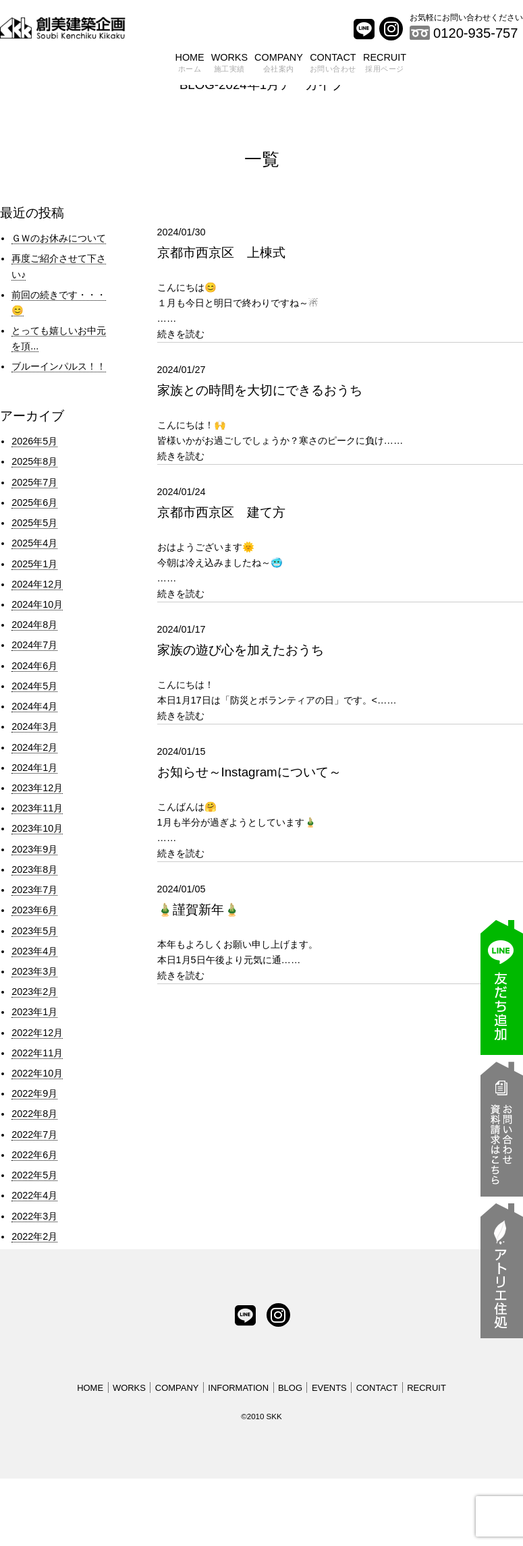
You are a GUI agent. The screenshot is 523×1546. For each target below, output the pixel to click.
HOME (189, 64)
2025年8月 (34, 461)
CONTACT (333, 64)
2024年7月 (34, 644)
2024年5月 (34, 686)
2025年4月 (34, 543)
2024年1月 (34, 767)
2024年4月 (34, 706)
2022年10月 (37, 1073)
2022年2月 (34, 1236)
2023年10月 (37, 828)
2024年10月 (37, 604)
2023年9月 (34, 849)
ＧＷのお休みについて (58, 238)
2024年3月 (34, 726)
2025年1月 (34, 564)
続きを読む (180, 333)
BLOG (290, 1388)
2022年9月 (34, 1093)
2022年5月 (34, 1175)
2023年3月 (34, 971)
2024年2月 (34, 747)
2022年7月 (34, 1134)
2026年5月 (34, 441)
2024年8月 (34, 624)
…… (340, 274)
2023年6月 (34, 910)
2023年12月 (37, 787)
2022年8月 (34, 1113)
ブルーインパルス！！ (58, 366)
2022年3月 (34, 1216)
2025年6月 (34, 502)
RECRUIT (384, 64)
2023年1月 (34, 1011)
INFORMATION (238, 1388)
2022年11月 (37, 1053)
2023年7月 (34, 889)
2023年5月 (34, 930)
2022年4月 (34, 1195)
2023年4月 (34, 951)
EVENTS (329, 1388)
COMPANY (278, 64)
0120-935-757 (475, 33)
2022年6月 (34, 1154)
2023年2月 (34, 991)
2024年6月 (34, 665)
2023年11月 (37, 808)
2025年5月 (34, 522)
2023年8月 (34, 869)
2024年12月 (37, 584)
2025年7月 (34, 482)
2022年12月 (37, 1032)
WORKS (229, 64)
